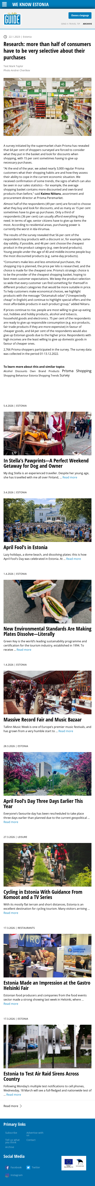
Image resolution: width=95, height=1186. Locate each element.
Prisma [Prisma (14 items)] (67, 370)
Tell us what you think (12, 1141)
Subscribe (11, 1132)
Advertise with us (34, 1134)
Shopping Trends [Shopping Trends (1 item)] (48, 375)
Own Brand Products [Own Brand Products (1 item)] (44, 371)
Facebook (16, 1167)
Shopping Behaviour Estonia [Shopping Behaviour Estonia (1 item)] (21, 375)
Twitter (36, 1167)
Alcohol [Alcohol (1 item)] (8, 371)
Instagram (17, 1175)
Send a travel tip (70, 23)
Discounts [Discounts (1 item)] (21, 371)
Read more (11, 1106)
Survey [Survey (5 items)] (65, 375)
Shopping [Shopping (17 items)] (83, 370)
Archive (87, 23)
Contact (30, 1140)
